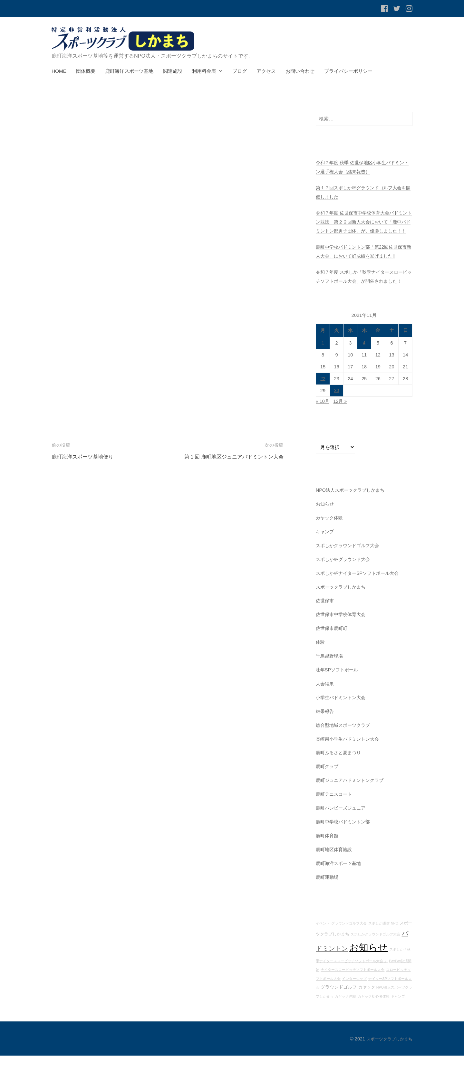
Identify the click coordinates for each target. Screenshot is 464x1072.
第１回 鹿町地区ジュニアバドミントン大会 (231, 457)
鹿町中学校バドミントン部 (345, 838)
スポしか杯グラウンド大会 (345, 576)
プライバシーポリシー (348, 71)
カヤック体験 (330, 535)
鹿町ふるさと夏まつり (340, 769)
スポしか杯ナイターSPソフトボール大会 (360, 590)
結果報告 (325, 728)
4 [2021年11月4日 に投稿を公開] (364, 360)
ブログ (239, 71)
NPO (394, 940)
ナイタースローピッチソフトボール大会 (352, 986)
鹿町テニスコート (335, 811)
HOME (59, 71)
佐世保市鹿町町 (333, 645)
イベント (323, 940)
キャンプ (325, 549)
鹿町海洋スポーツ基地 (129, 71)
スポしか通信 (379, 940)
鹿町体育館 (328, 852)
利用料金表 (204, 71)
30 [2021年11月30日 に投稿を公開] (336, 408)
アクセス (266, 71)
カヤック (366, 1004)
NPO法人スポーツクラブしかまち (352, 507)
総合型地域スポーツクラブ (345, 742)
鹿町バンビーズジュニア (342, 824)
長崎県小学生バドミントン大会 (349, 755)
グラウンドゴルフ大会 (349, 940)
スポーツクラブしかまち (342, 604)
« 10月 (323, 419)
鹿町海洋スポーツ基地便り (84, 457)
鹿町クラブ (328, 783)
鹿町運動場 (328, 893)
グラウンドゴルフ (339, 1003)
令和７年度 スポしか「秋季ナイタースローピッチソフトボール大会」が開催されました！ (362, 289)
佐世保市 (325, 618)
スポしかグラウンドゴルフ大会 (349, 562)
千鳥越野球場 (330, 673)
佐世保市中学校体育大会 (342, 631)
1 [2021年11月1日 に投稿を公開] (323, 360)
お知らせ (325, 521)
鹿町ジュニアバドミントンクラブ (352, 797)
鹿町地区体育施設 (335, 866)
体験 (320, 659)
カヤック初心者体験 (374, 1013)
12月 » (341, 419)
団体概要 (85, 71)
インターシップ (354, 995)
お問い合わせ (299, 71)
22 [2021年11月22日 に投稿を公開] (322, 396)
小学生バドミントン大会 (342, 714)
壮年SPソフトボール (338, 686)
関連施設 (172, 71)
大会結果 (325, 700)
